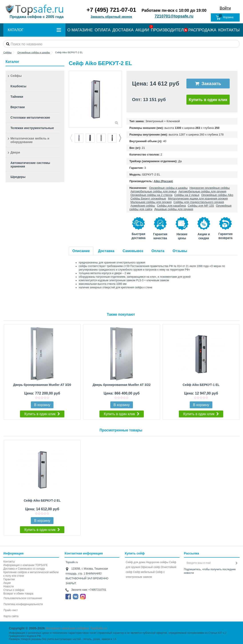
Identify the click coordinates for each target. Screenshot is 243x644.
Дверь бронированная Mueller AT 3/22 (121, 385)
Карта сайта (11, 616)
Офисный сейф (150, 567)
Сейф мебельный (144, 572)
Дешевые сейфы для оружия (173, 209)
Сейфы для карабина (171, 205)
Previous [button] (71, 138)
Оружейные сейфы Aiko (217, 195)
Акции (7, 582)
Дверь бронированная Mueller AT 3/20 (42, 385)
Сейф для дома (135, 562)
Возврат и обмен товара (18, 593)
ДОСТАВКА (123, 30)
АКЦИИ (142, 30)
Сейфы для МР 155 (201, 205)
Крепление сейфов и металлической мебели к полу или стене (31, 574)
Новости (8, 586)
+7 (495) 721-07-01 (111, 9)
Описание (81, 251)
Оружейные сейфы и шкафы (168, 187)
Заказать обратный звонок (111, 16)
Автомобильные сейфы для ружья (153, 191)
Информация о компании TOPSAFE (25, 565)
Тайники (16, 96)
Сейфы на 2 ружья (186, 195)
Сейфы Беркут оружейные (148, 198)
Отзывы (180, 251)
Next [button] (120, 138)
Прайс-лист (11, 610)
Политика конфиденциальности (23, 604)
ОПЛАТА (103, 30)
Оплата (158, 251)
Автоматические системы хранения (30, 164)
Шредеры (18, 177)
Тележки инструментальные (32, 128)
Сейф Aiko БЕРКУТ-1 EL (201, 385)
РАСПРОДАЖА (202, 30)
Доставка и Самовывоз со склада (24, 568)
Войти (225, 8)
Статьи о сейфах (13, 590)
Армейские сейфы (142, 205)
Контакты (9, 561)
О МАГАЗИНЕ (80, 30)
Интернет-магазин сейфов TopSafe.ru (76, 628)
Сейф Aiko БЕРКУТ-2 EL (42, 500)
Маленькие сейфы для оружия (151, 202)
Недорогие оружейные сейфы (210, 187)
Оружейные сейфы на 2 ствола (151, 195)
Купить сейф (135, 553)
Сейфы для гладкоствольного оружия (199, 202)
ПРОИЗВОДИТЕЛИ (168, 30)
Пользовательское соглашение (23, 598)
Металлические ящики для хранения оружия (198, 198)
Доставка (106, 251)
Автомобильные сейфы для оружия (202, 191)
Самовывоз (133, 251)
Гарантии (9, 579)
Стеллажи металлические (30, 117)
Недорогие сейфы (157, 562)
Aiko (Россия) (163, 181)
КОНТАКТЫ (229, 30)
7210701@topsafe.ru (174, 16)
